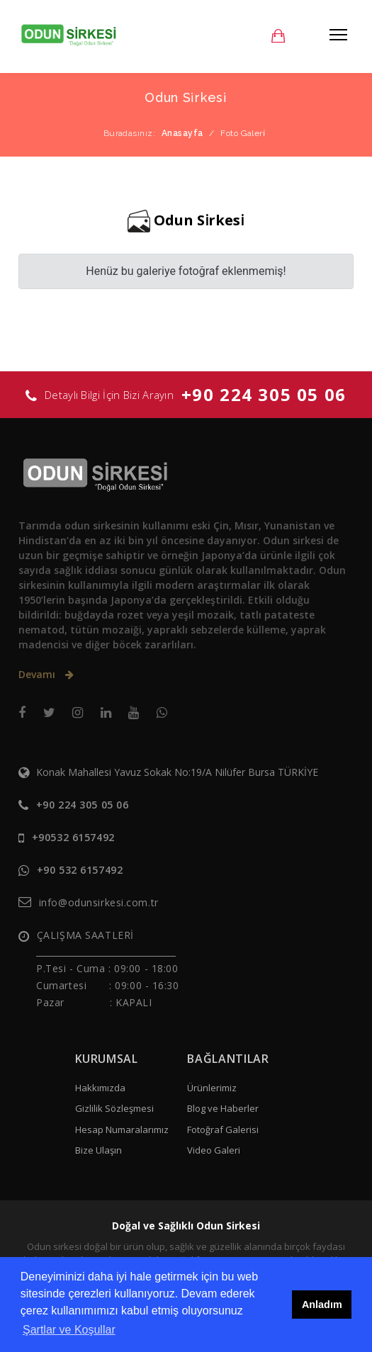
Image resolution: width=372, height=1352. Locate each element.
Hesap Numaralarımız (122, 1129)
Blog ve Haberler (223, 1108)
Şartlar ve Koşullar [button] (69, 1330)
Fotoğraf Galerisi (223, 1129)
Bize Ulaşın (98, 1150)
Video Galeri (213, 1150)
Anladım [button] (322, 1304)
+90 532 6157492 (80, 870)
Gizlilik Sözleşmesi (114, 1108)
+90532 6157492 (73, 837)
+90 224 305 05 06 (263, 394)
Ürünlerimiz (212, 1087)
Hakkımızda (100, 1087)
